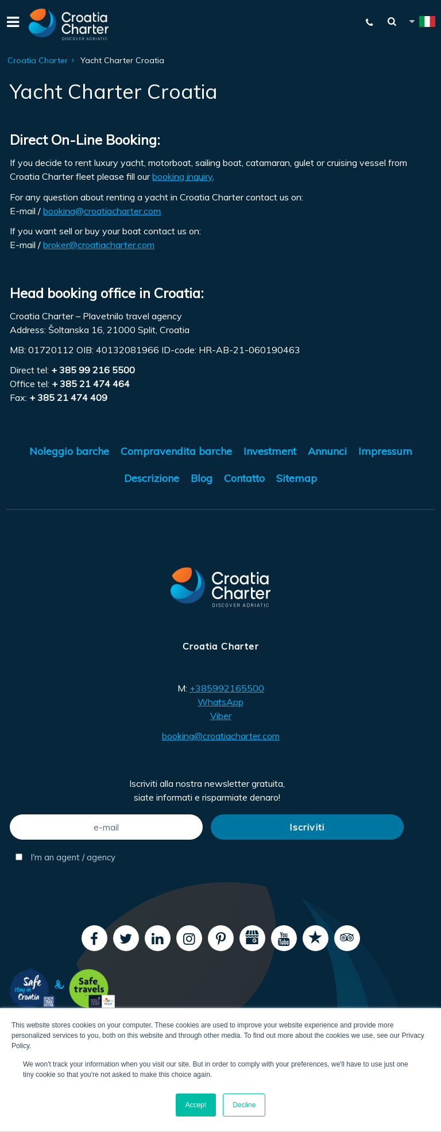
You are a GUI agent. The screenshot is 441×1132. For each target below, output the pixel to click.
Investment (269, 451)
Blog (201, 478)
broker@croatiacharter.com (98, 244)
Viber (220, 715)
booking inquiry (182, 176)
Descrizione (151, 478)
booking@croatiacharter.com (102, 211)
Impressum (385, 451)
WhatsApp (220, 702)
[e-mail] (106, 827)
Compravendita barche (176, 451)
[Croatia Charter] (69, 24)
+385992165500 (226, 688)
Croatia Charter (37, 60)
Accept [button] (196, 1105)
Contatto (244, 478)
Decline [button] (244, 1105)
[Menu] (11, 24)
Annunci (327, 451)
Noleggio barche (69, 451)
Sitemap (296, 478)
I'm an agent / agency (65, 857)
